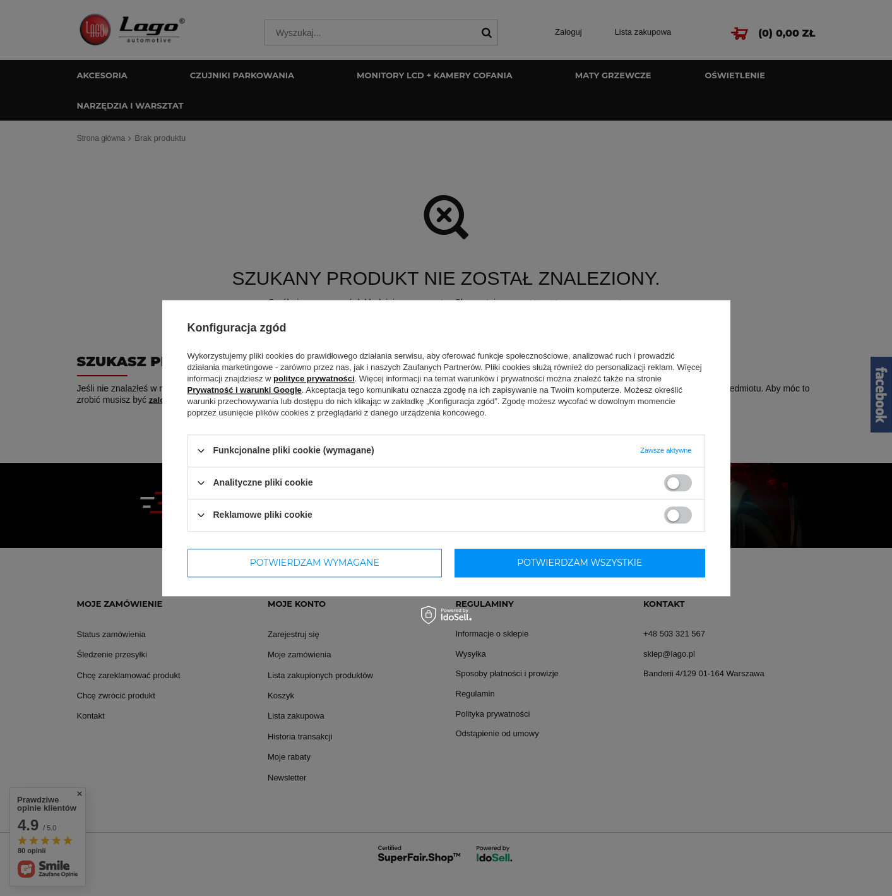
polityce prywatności (314, 378)
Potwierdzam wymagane (314, 562)
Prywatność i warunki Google (244, 390)
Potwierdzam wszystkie (579, 562)
